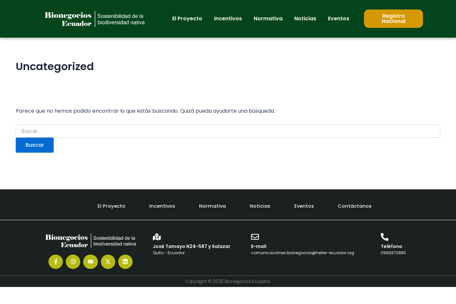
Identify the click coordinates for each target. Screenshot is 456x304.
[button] (187, 18)
